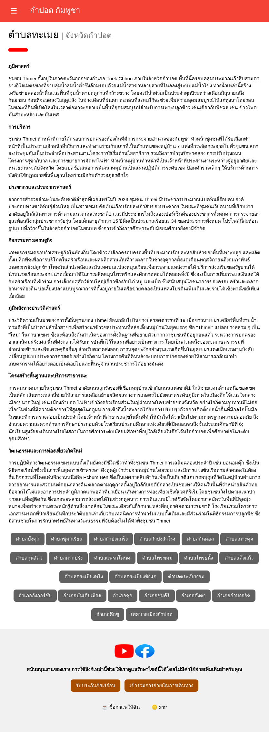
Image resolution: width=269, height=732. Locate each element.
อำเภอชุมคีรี (157, 595)
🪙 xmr (159, 707)
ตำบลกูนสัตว (28, 558)
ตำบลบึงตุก (27, 539)
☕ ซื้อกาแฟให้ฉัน (121, 707)
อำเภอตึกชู (107, 614)
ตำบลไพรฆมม (157, 558)
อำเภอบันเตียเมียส (82, 595)
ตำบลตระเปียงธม (186, 576)
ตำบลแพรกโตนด (112, 558)
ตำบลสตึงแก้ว (239, 558)
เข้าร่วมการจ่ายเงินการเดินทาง (161, 685)
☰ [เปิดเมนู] (13, 10)
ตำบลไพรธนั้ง (198, 558)
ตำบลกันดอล (200, 539)
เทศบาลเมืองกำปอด (152, 614)
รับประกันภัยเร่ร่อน (95, 685)
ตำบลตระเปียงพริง (84, 576)
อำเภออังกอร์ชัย (35, 595)
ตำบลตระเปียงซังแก (135, 576)
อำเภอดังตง (193, 595)
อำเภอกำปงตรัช (233, 595)
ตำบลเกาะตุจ (239, 539)
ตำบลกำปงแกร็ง (111, 539)
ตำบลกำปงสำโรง (157, 539)
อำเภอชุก (122, 595)
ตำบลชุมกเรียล (66, 539)
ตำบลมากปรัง (68, 558)
